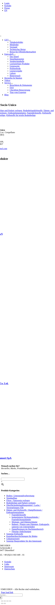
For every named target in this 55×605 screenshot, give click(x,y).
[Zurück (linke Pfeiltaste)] (2, 603)
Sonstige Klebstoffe (14, 534)
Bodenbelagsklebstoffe (32, 110)
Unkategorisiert (13, 539)
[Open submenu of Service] (12, 83)
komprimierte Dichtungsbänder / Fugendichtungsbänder (25, 518)
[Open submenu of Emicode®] (15, 54)
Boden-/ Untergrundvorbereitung (20, 496)
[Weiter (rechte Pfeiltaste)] (5, 603)
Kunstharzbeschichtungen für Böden (21, 536)
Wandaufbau (11, 498)
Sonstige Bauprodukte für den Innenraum (23, 541)
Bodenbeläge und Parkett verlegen (21, 503)
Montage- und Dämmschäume (24, 522)
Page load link (7, 592)
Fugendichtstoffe (34, 113)
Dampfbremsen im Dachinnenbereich (27, 529)
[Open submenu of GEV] (10, 40)
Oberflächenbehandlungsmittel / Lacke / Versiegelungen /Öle (23, 506)
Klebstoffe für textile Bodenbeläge (21, 115)
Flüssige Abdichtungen (21, 531)
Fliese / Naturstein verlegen (18, 500)
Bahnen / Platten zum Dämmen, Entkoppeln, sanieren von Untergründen (31, 525)
